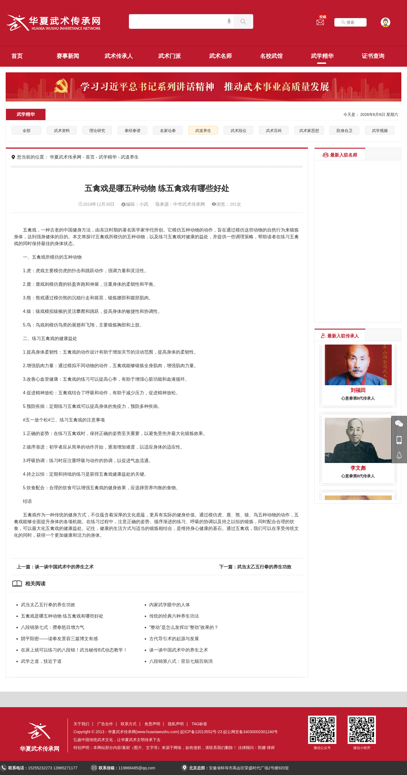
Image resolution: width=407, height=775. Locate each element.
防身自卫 (344, 130)
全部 (27, 130)
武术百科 (274, 130)
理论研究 (97, 130)
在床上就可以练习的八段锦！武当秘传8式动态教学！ (74, 650)
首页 (17, 56)
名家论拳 (168, 130)
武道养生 (203, 130)
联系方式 (129, 724)
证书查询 (373, 56)
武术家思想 (309, 130)
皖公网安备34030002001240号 (250, 731)
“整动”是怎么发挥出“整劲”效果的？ (183, 627)
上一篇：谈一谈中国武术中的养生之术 (55, 566)
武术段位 (238, 130)
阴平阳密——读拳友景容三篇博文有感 (59, 638)
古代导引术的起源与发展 (174, 638)
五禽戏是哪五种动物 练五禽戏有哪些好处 (62, 616)
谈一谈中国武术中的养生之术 (178, 650)
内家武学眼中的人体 (169, 604)
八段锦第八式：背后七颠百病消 (181, 661)
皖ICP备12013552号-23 (201, 731)
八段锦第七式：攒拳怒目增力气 (52, 627)
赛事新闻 (68, 56)
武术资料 (62, 130)
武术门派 (169, 56)
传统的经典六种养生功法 (174, 616)
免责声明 (152, 724)
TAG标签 (199, 724)
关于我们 (81, 724)
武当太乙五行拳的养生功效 (48, 604)
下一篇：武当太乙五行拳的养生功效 (255, 566)
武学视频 (380, 130)
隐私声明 (176, 724)
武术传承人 (119, 56)
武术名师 (220, 56)
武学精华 (322, 56)
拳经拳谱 (132, 130)
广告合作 (105, 724)
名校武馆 (271, 56)
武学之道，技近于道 (41, 661)
